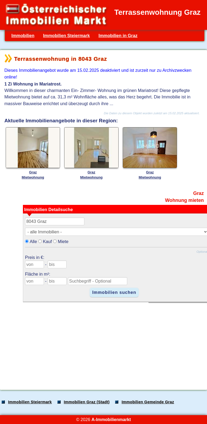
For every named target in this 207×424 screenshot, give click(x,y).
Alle (33, 241)
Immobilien (22, 35)
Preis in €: (34, 257)
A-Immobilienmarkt (111, 419)
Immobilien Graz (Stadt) (87, 402)
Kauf (47, 241)
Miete (63, 241)
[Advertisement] (103, 343)
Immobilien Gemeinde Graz (148, 402)
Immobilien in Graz (117, 35)
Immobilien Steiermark (66, 35)
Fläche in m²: (37, 274)
